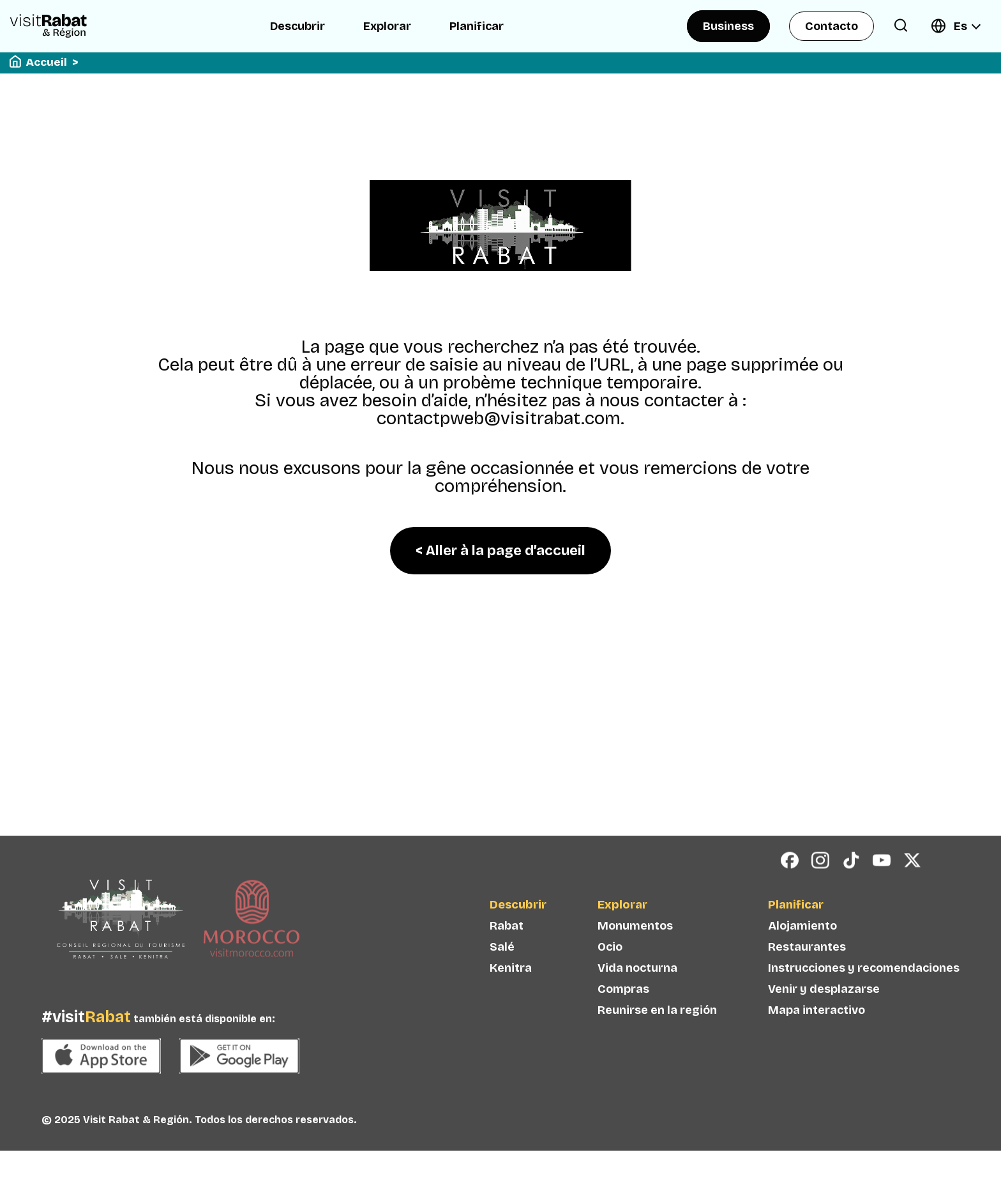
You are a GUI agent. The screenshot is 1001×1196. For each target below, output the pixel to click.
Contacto (831, 26)
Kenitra (511, 991)
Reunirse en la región (657, 1033)
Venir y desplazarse (824, 1012)
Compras (623, 1012)
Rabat (506, 949)
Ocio (610, 970)
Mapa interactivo (816, 1033)
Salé (502, 970)
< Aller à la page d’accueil (500, 550)
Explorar (387, 26)
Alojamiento (802, 949)
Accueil (46, 62)
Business (728, 26)
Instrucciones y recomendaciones (864, 991)
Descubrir (297, 26)
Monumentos (635, 949)
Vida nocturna (637, 991)
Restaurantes (807, 970)
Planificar (476, 26)
